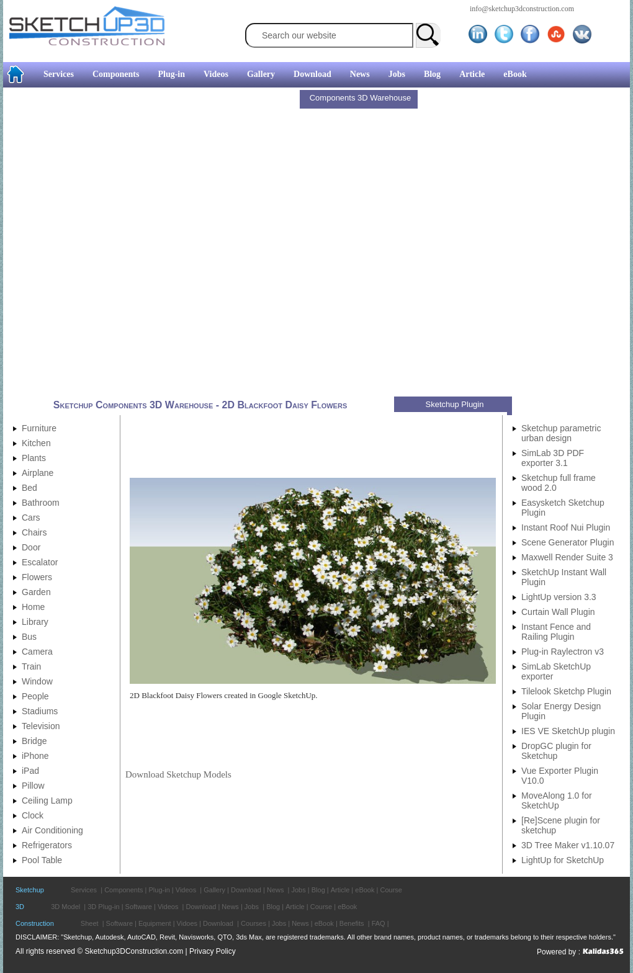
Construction (35, 923)
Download (312, 74)
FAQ (378, 923)
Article (472, 74)
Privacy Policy (212, 951)
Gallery (261, 74)
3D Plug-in (103, 906)
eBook (514, 74)
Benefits (351, 923)
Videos (216, 74)
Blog (432, 74)
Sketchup (30, 890)
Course (391, 890)
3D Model (65, 906)
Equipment (154, 923)
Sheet (90, 923)
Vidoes (187, 923)
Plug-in (171, 74)
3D (20, 906)
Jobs (396, 74)
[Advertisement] (149, 243)
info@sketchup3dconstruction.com (522, 8)
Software (138, 906)
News (360, 74)
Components (115, 74)
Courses (253, 923)
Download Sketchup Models (178, 774)
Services (58, 74)
